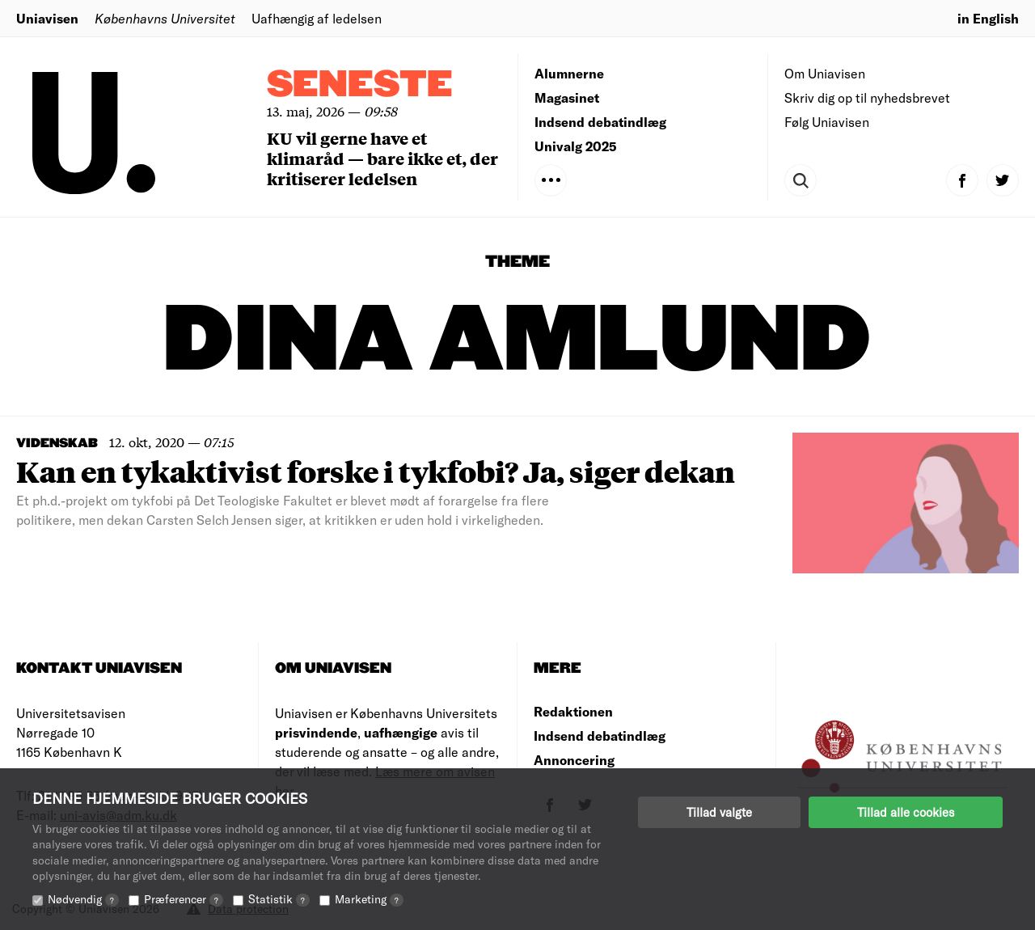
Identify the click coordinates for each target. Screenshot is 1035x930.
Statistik (279, 899)
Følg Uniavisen (826, 121)
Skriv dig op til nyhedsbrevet (867, 97)
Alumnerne (569, 73)
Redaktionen (573, 711)
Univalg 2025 (575, 146)
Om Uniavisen (824, 73)
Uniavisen (47, 18)
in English (988, 18)
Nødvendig (83, 899)
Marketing (369, 899)
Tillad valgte (719, 812)
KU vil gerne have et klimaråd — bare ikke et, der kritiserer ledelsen (382, 158)
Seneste (360, 85)
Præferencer (183, 899)
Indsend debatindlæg (600, 121)
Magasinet (566, 97)
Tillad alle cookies (905, 812)
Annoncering (574, 759)
